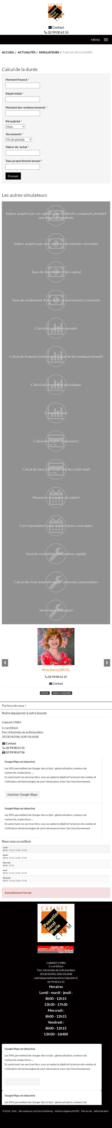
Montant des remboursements (25, 107)
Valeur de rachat (16, 147)
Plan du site (86, 1111)
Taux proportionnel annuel (23, 160)
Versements (13, 134)
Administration (101, 1111)
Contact (58, 27)
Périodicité (13, 121)
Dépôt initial (14, 93)
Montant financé (16, 79)
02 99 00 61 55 (58, 32)
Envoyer (13, 176)
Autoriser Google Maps (22, 794)
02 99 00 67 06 (15, 752)
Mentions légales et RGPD (67, 1111)
